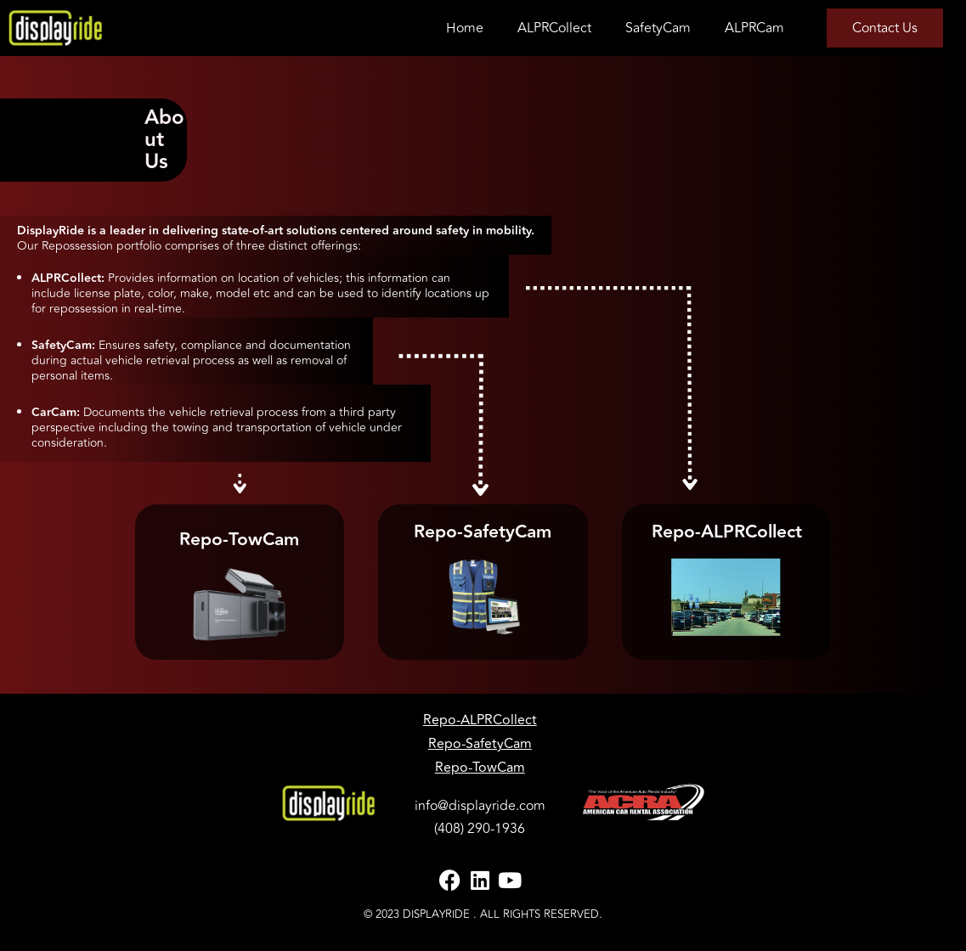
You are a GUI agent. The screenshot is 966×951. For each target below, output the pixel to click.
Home (464, 28)
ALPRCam (754, 28)
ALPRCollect (554, 28)
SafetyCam (658, 28)
